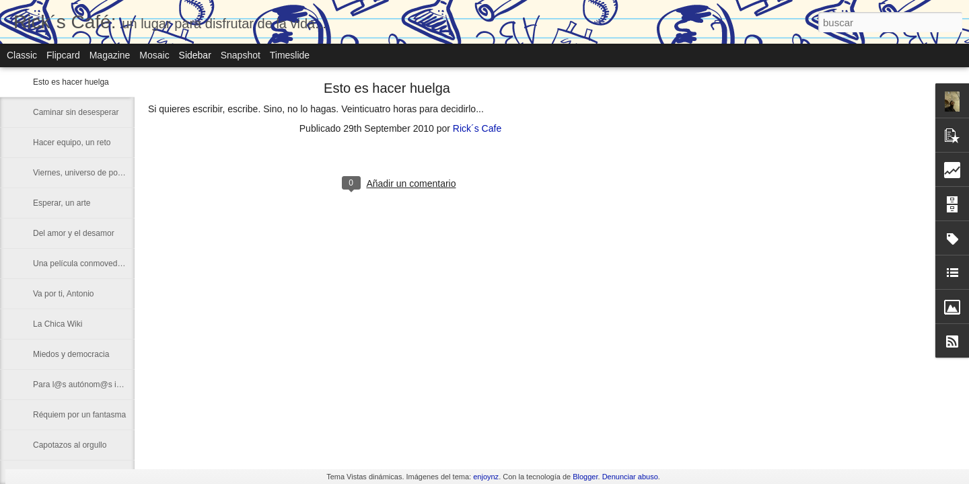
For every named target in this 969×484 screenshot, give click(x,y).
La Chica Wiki (57, 324)
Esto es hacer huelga (71, 82)
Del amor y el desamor (73, 233)
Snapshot (240, 55)
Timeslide (290, 55)
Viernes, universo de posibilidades (94, 172)
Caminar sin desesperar (75, 112)
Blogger (585, 477)
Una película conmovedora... (84, 263)
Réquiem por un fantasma (79, 414)
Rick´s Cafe (477, 128)
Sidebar (195, 55)
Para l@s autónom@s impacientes (95, 384)
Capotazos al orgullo (69, 445)
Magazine (110, 55)
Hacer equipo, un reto (71, 142)
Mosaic (154, 55)
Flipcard (63, 55)
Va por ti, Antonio (63, 293)
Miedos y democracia (71, 354)
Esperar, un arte (61, 203)
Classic (22, 55)
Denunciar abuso (630, 477)
